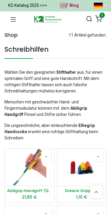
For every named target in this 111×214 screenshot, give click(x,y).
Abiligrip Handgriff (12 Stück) (29, 190)
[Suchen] (89, 19)
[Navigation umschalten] (13, 19)
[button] (46, 157)
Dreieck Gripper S (81, 190)
